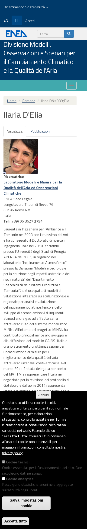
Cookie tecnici (17, 462)
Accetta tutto (15, 521)
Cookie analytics (19, 479)
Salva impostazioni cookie (26, 503)
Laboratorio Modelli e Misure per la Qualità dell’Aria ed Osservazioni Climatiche (32, 187)
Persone (28, 100)
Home (11, 100)
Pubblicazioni (40, 131)
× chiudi (43, 395)
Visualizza (16, 132)
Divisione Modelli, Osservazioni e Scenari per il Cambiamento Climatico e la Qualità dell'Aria (39, 57)
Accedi (30, 20)
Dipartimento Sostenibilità (25, 7)
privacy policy (12, 453)
